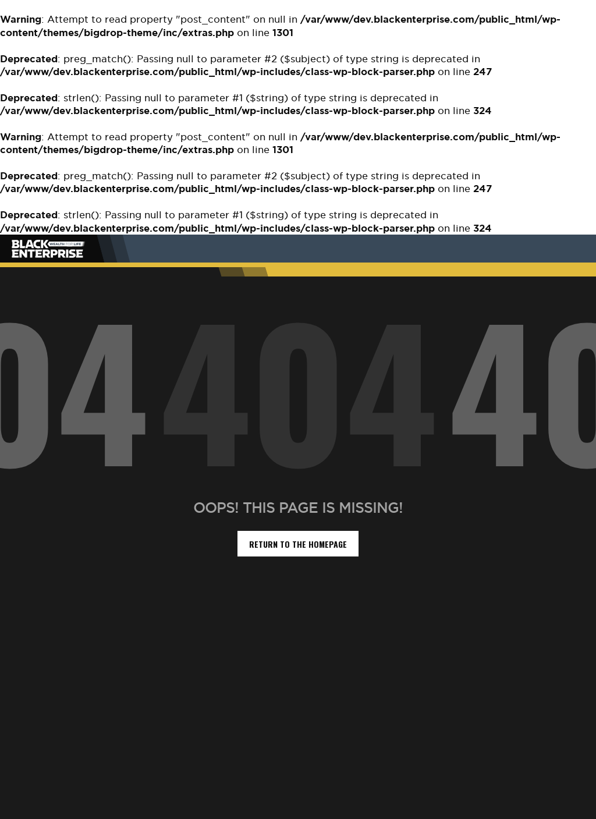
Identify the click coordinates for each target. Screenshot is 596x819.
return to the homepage (298, 544)
